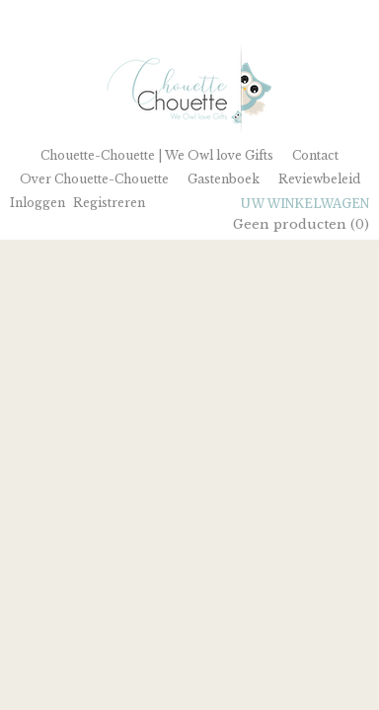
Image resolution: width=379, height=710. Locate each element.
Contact (315, 155)
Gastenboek (224, 179)
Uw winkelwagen (305, 203)
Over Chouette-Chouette (94, 179)
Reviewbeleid (319, 179)
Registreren (109, 202)
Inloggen (37, 202)
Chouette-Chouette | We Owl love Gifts (156, 155)
